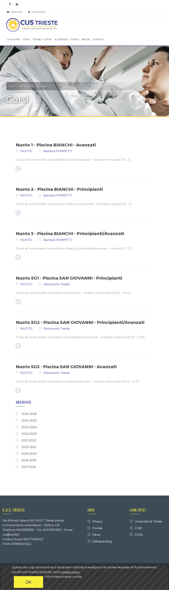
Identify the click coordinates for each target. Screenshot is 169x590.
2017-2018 (26, 467)
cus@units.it (11, 534)
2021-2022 (26, 440)
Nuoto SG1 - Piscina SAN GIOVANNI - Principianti (69, 277)
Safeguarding (100, 541)
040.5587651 (26, 529)
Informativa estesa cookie (63, 576)
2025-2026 (26, 413)
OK (28, 582)
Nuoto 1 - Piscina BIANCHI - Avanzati (56, 144)
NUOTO (27, 151)
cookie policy (70, 572)
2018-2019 (26, 460)
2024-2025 (26, 420)
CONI (136, 534)
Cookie (95, 528)
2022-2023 (26, 433)
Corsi (12, 86)
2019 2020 (26, 86)
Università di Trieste (146, 521)
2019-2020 (26, 453)
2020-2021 (26, 447)
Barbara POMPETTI (58, 151)
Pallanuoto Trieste (57, 284)
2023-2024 (27, 427)
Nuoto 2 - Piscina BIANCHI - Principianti (60, 189)
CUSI (136, 528)
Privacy (95, 521)
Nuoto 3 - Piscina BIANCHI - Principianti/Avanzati (70, 233)
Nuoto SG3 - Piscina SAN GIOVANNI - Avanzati (66, 366)
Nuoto (42, 86)
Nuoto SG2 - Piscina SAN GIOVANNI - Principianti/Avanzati (80, 322)
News (94, 534)
